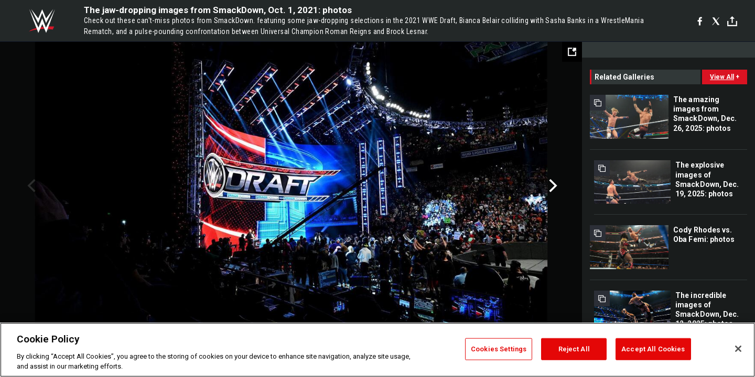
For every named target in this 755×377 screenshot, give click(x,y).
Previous (30, 186)
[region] (377, 350)
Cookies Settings (498, 349)
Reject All (574, 349)
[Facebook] (700, 21)
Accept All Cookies (653, 349)
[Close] (738, 348)
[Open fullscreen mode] (572, 52)
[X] (716, 21)
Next (552, 186)
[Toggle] (732, 21)
